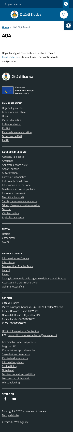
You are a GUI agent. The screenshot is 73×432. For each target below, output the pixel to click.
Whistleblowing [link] (11, 382)
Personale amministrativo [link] (17, 132)
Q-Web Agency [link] (19, 422)
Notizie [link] (6, 234)
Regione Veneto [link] (13, 4)
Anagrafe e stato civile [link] (15, 165)
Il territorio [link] (8, 262)
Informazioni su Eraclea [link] (15, 258)
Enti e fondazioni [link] (11, 124)
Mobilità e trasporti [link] (13, 197)
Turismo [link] (6, 209)
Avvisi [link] (5, 242)
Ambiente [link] (7, 161)
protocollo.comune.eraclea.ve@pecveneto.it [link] (32, 335)
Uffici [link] (5, 116)
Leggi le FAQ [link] (9, 346)
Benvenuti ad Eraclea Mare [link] (17, 266)
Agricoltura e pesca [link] (13, 157)
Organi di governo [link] (12, 108)
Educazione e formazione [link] (16, 185)
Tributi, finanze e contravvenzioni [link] (21, 205)
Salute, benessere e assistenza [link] (19, 201)
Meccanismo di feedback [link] (16, 378)
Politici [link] (6, 128)
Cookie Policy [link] (9, 366)
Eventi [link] (5, 274)
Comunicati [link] (8, 238)
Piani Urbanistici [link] (11, 120)
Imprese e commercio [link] (14, 193)
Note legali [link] (8, 370)
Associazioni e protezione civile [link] (19, 282)
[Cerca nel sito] (64, 14)
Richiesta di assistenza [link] (15, 358)
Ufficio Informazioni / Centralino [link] (20, 331)
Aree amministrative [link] (14, 112)
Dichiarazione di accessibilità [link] (18, 374)
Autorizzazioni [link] (10, 173)
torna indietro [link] (10, 57)
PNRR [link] (5, 140)
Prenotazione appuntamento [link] (18, 350)
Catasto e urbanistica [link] (14, 177)
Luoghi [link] (6, 270)
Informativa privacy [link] (13, 362)
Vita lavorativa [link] (10, 213)
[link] (68, 25)
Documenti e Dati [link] (12, 136)
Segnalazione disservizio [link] (16, 354)
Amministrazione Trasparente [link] (19, 342)
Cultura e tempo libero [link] (15, 181)
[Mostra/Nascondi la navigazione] (7, 14)
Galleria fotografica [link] (13, 286)
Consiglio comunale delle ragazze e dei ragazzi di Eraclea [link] (34, 278)
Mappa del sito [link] (10, 415)
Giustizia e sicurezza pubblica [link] (18, 189)
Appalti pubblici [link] (11, 169)
